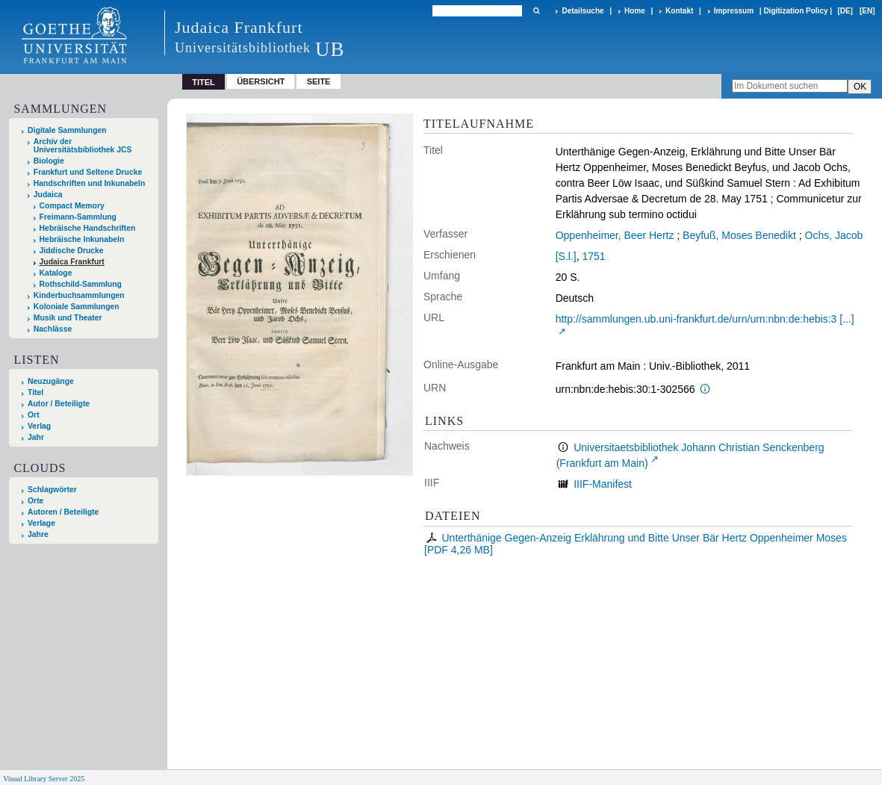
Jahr (36, 437)
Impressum (734, 11)
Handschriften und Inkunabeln (90, 183)
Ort (34, 415)
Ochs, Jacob (834, 235)
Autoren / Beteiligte (63, 512)
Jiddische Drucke (72, 250)
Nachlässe (53, 329)
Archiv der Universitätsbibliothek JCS (83, 145)
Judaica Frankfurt (72, 262)
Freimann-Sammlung (78, 217)
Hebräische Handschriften (88, 228)
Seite (319, 81)
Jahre (38, 534)
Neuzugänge (51, 381)
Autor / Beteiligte (59, 404)
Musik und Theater (68, 318)
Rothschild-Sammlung (81, 284)
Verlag (39, 426)
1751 (593, 256)
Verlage (41, 523)
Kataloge (56, 273)
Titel (35, 392)
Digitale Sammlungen (67, 130)
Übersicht (261, 81)
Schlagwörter (52, 489)
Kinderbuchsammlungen (79, 295)
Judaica (48, 194)
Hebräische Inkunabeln (82, 239)
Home (634, 11)
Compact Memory (72, 206)
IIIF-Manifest (603, 484)
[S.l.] (566, 256)
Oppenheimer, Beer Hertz (615, 235)
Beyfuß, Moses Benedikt (739, 235)
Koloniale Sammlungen (76, 306)
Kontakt (679, 11)
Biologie (49, 161)
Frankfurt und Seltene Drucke (88, 172)
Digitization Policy (795, 11)
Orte (35, 501)
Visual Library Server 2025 (43, 779)
